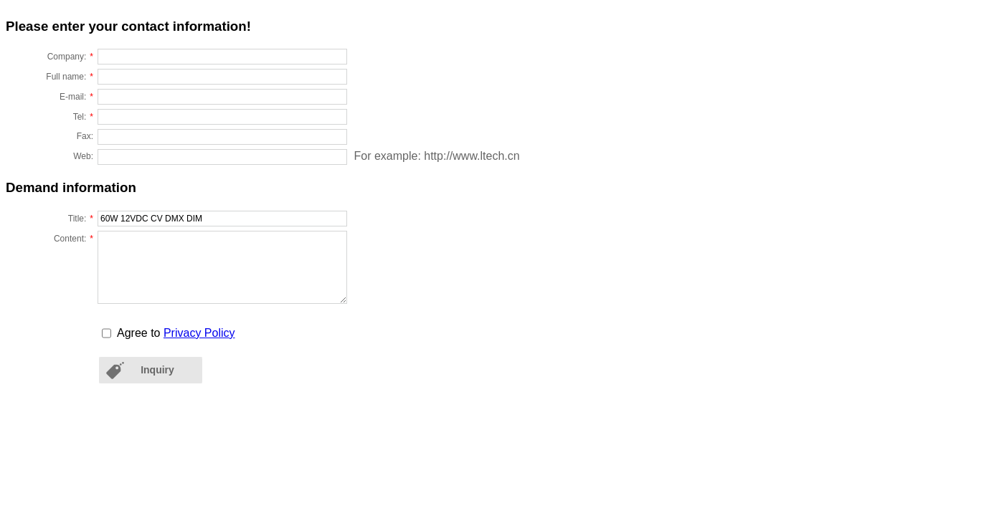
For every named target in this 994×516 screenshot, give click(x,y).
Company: (70, 55)
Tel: (83, 115)
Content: (73, 237)
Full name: (69, 75)
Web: (83, 156)
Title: (80, 217)
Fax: (85, 136)
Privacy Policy (199, 333)
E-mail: (76, 95)
